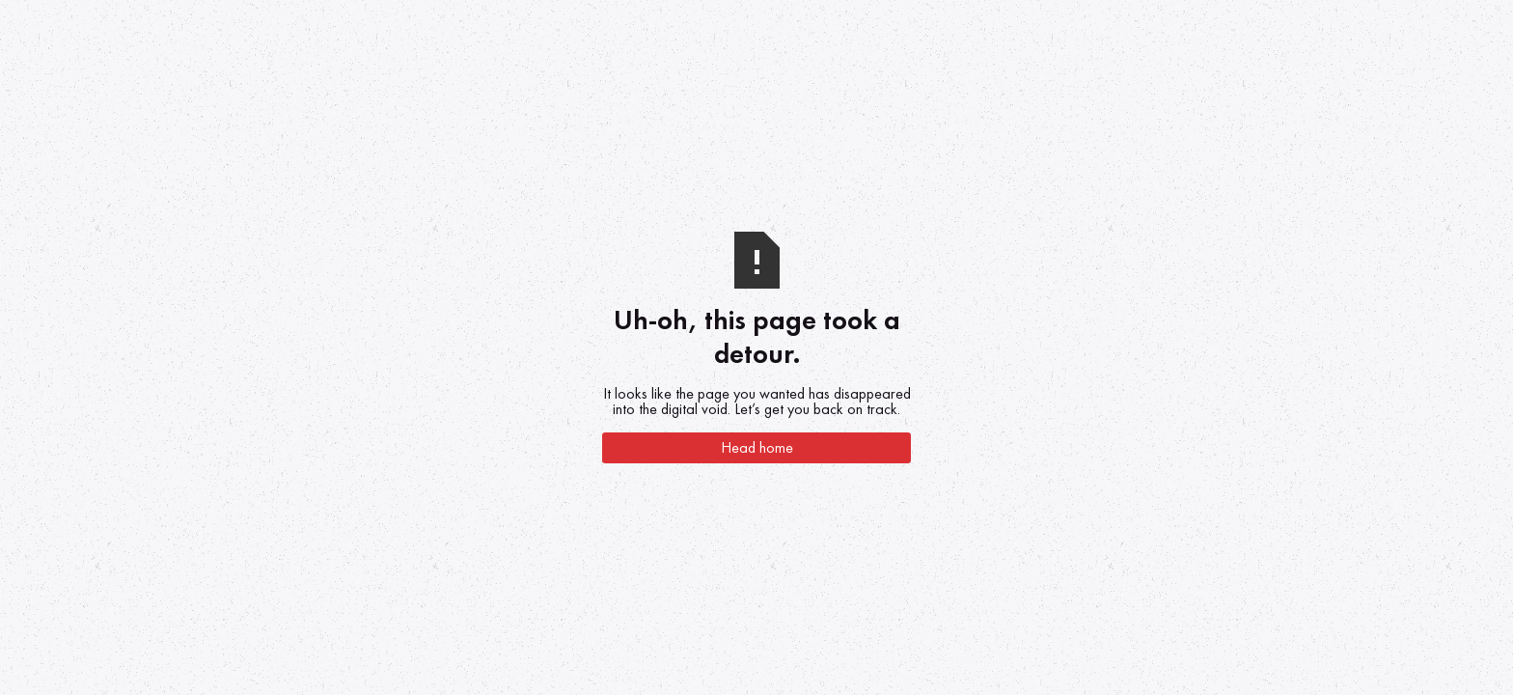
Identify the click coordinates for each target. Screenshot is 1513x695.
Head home (757, 447)
